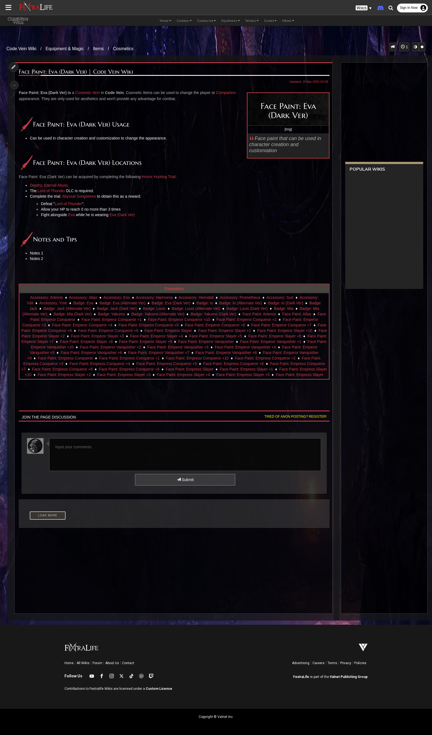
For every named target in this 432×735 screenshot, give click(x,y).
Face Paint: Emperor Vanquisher (253, 341)
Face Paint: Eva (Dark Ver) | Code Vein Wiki (78, 72)
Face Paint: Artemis (271, 314)
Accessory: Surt (279, 297)
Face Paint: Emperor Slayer (195, 330)
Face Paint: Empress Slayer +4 (222, 374)
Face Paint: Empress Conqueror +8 (99, 369)
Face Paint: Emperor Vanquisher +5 (65, 352)
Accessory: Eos (116, 297)
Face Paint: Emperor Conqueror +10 (199, 319)
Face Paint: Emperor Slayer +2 (76, 336)
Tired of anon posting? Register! (293, 417)
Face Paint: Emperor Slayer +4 (195, 336)
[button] (363, 8)
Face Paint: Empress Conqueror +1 (163, 358)
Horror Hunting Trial (160, 177)
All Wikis (83, 663)
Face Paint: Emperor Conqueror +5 (166, 325)
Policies (360, 663)
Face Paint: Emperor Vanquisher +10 (91, 347)
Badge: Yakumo (123, 314)
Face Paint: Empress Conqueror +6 (266, 363)
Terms (332, 663)
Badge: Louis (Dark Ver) (246, 308)
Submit (185, 480)
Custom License (159, 689)
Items (98, 49)
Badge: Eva (83, 303)
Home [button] (165, 20)
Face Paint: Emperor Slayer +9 (192, 341)
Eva (73, 215)
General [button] (184, 20)
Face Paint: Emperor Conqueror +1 (131, 319)
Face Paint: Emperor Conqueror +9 (135, 330)
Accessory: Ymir (53, 303)
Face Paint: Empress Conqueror (98, 358)
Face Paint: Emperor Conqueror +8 (69, 330)
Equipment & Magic (64, 49)
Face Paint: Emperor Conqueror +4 (100, 325)
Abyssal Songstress (81, 196)
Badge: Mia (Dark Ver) (84, 314)
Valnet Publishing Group (349, 677)
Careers (318, 663)
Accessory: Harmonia (154, 297)
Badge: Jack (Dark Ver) (117, 308)
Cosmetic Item (89, 92)
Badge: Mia (283, 308)
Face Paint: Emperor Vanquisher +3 (227, 347)
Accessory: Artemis (46, 297)
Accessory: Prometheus (239, 297)
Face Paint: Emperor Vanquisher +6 (132, 352)
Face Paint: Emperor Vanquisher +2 (159, 347)
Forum (97, 663)
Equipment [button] (231, 20)
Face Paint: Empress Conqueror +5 (199, 363)
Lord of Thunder (53, 191)
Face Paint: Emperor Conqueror (67, 319)
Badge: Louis (154, 308)
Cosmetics (123, 49)
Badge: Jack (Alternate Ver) (66, 308)
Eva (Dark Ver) (124, 215)
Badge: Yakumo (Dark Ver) (225, 314)
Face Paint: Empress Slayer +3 (162, 374)
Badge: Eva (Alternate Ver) (122, 303)
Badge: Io (204, 303)
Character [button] (206, 20)
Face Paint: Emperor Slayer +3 (136, 336)
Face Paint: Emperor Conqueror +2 (266, 319)
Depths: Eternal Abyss (51, 185)
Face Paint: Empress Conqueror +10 (230, 358)
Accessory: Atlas (83, 297)
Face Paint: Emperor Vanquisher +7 (200, 352)
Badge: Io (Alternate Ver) (240, 303)
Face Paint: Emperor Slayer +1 (251, 330)
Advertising (300, 663)
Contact (128, 663)
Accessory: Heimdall (196, 297)
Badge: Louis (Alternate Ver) (196, 308)
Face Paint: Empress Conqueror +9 (166, 369)
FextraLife (301, 677)
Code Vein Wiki (22, 49)
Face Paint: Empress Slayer (227, 369)
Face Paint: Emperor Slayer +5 (254, 336)
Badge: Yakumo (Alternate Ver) (169, 314)
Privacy (345, 663)
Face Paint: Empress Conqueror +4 (133, 363)
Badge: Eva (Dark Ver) (171, 303)
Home (69, 663)
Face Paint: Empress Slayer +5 (281, 374)
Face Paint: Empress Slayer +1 (283, 369)
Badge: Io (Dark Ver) (285, 303)
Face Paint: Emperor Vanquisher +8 (267, 352)
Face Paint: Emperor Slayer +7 (74, 341)
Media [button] (288, 20)
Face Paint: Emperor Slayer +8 (133, 341)
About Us (112, 663)
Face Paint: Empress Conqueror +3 (66, 363)
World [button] (252, 20)
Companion (227, 92)
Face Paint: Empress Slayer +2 (103, 374)
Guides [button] (270, 20)
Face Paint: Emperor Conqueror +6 (233, 325)
